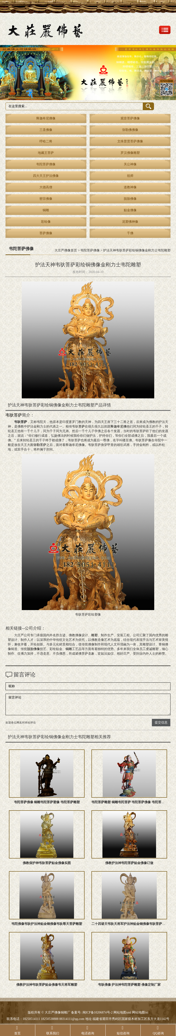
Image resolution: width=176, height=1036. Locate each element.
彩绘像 (46, 221)
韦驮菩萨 (14, 415)
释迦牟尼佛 (118, 426)
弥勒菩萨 (39, 445)
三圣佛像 (45, 130)
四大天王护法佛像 (46, 175)
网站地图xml (122, 1012)
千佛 (130, 233)
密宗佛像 (45, 198)
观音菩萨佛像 (130, 118)
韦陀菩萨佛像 (45, 164)
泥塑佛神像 (130, 221)
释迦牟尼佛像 (45, 118)
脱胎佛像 (130, 198)
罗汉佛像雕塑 (130, 153)
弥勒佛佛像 (130, 130)
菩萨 (81, 426)
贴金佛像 (130, 210)
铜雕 (46, 210)
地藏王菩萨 (46, 153)
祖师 (130, 175)
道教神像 (130, 187)
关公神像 (130, 164)
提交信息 (161, 722)
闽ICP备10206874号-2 (97, 1012)
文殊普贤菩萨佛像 (130, 141)
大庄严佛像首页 (66, 250)
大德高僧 (45, 187)
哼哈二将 (45, 141)
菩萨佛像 (45, 233)
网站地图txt (140, 1012)
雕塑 (94, 635)
